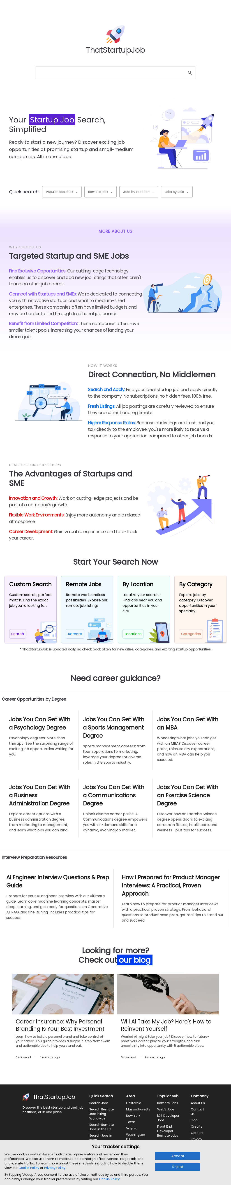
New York (133, 1115)
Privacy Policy (54, 1168)
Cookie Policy (28, 1168)
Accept (178, 1156)
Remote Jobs (167, 1103)
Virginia (131, 1128)
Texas (130, 1122)
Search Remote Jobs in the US (101, 1126)
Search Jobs (99, 1103)
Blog (194, 1120)
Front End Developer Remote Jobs (167, 1131)
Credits (196, 1126)
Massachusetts (138, 1109)
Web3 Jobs (165, 1109)
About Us (198, 1103)
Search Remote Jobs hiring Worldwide (101, 1114)
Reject (177, 1166)
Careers (197, 1133)
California (133, 1103)
